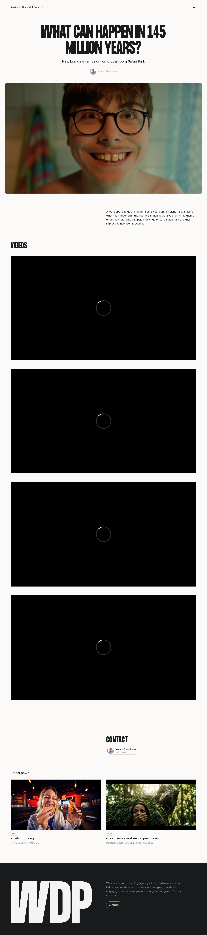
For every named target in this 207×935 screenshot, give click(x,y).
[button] (192, 7)
